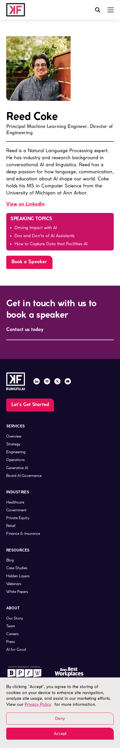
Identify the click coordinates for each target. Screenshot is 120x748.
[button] (110, 10)
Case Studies (16, 568)
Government (16, 510)
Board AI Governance (24, 475)
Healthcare (15, 502)
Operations (15, 459)
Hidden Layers (18, 576)
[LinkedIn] (37, 381)
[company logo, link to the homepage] (15, 9)
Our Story (14, 618)
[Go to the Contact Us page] (30, 405)
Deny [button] (60, 718)
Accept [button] (60, 733)
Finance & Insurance (23, 533)
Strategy (13, 444)
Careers (12, 633)
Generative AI (17, 467)
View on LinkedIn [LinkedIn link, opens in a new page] (25, 204)
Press (10, 641)
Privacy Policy (38, 704)
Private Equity (17, 518)
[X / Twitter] (57, 381)
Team (10, 626)
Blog (10, 560)
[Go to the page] (29, 262)
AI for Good (16, 649)
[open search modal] (97, 10)
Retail (10, 525)
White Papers (17, 591)
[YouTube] (68, 381)
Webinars (13, 583)
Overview (14, 436)
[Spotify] (47, 381)
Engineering (15, 452)
